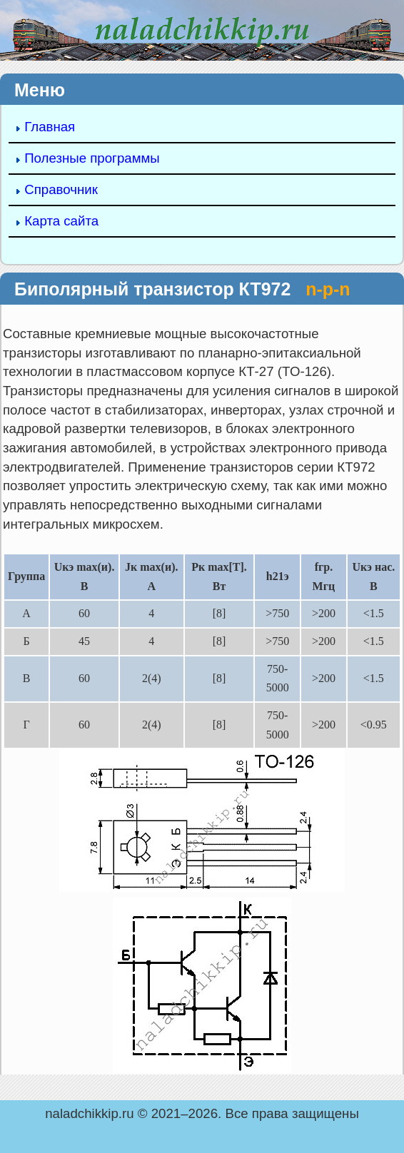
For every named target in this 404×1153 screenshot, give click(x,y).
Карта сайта (61, 220)
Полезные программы (92, 158)
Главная (49, 126)
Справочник (61, 189)
